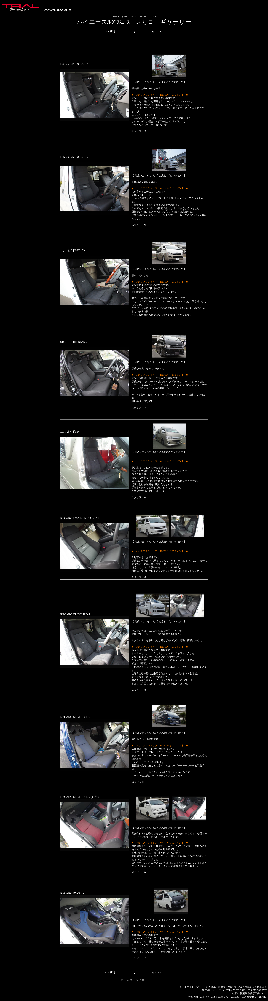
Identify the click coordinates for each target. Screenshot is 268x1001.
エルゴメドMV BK (73, 250)
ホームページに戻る (134, 980)
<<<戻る (110, 31)
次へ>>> (156, 31)
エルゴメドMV (70, 431)
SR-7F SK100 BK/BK (73, 342)
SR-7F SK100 (81, 716)
